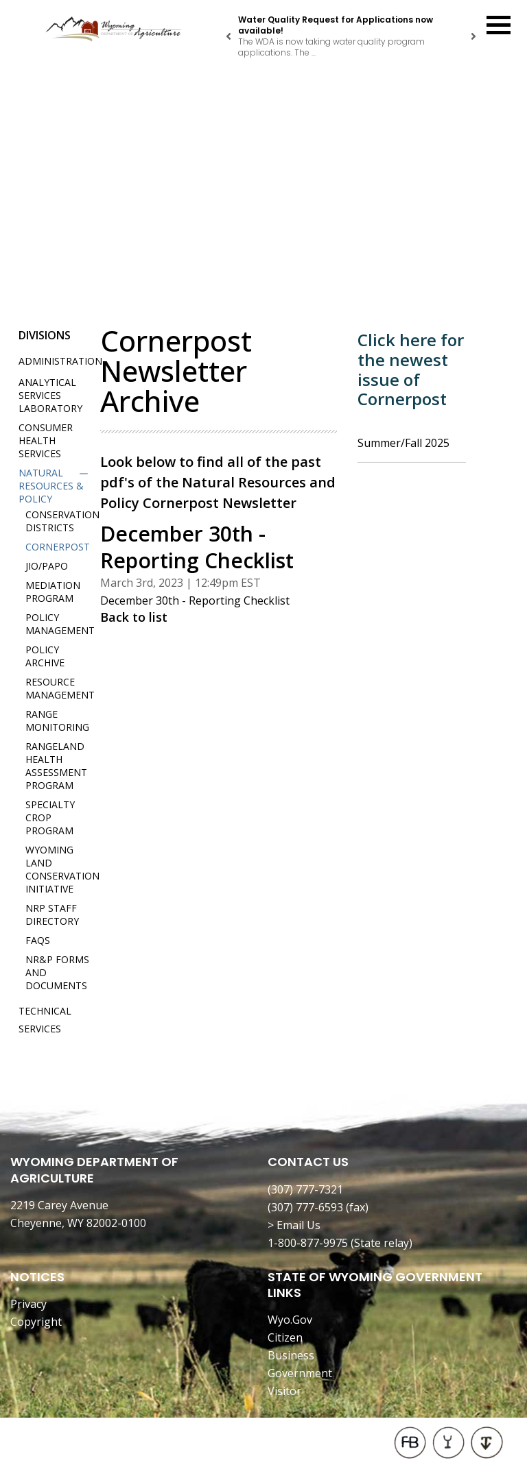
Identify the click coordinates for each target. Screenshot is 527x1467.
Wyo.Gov (290, 1319)
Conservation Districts (62, 521)
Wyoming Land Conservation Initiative (62, 869)
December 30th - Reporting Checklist (195, 600)
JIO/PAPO (46, 565)
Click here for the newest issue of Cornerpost (411, 369)
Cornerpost (57, 546)
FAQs (37, 940)
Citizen (285, 1337)
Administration (60, 360)
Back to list (133, 617)
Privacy (28, 1303)
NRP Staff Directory (52, 914)
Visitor (284, 1390)
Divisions (45, 335)
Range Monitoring (57, 720)
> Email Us (294, 1225)
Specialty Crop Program (50, 817)
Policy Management (60, 624)
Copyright (36, 1321)
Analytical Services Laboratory (50, 395)
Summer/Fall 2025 (403, 442)
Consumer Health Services (46, 440)
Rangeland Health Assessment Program (56, 766)
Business (291, 1355)
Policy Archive (45, 656)
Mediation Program (52, 592)
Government (300, 1373)
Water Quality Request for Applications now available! (335, 25)
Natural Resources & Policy (51, 485)
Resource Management (60, 688)
